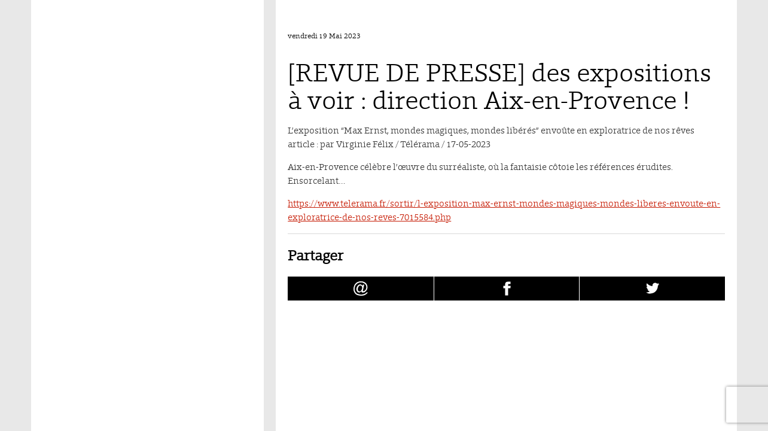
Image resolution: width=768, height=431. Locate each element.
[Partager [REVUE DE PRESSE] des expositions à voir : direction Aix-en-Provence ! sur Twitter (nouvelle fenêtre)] (652, 289)
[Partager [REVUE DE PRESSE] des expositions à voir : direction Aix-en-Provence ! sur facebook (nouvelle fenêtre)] (507, 289)
